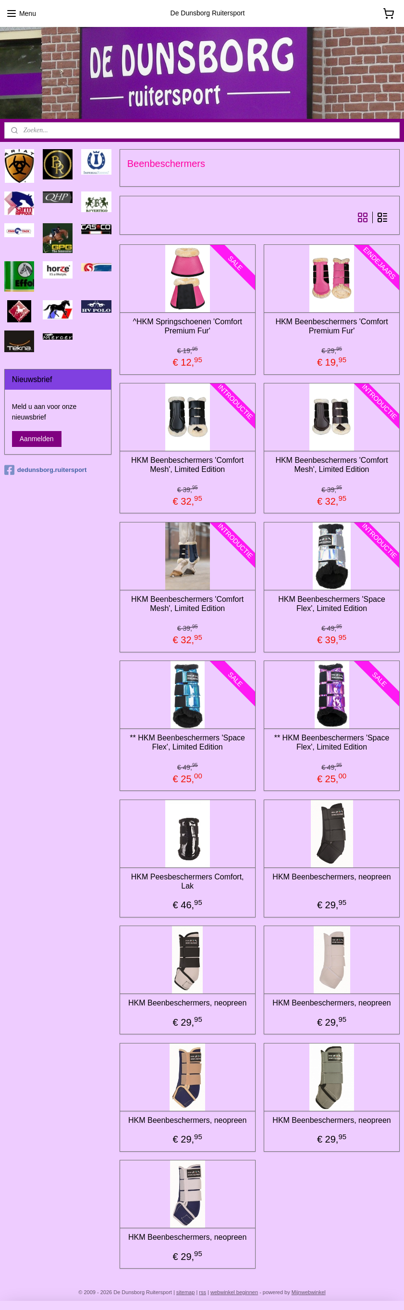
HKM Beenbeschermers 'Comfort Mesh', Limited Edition (187, 464)
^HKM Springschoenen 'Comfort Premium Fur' (188, 326)
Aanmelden (37, 439)
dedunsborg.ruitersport (45, 470)
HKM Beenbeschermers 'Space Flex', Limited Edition (331, 603)
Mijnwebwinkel (309, 1292)
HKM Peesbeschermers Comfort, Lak (187, 881)
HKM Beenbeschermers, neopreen (332, 877)
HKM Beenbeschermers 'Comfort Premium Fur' (332, 326)
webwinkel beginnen (234, 1292)
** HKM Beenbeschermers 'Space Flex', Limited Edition (187, 742)
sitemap (185, 1292)
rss (202, 1292)
